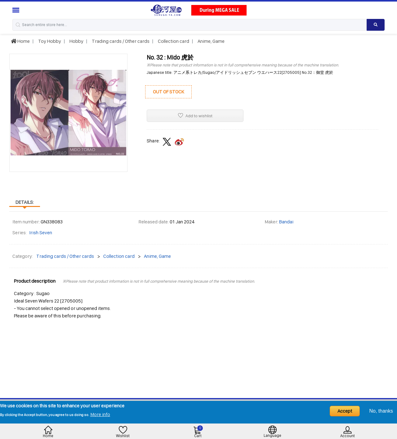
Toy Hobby (49, 41)
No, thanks (381, 411)
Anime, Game (211, 41)
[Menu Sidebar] (16, 10)
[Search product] (376, 25)
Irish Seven (40, 232)
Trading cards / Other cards (120, 41)
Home (20, 41)
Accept (344, 411)
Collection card (173, 41)
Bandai (286, 222)
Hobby (76, 41)
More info (100, 414)
